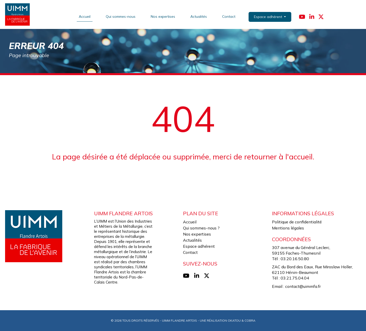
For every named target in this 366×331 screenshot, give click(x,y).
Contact (228, 16)
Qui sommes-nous (120, 16)
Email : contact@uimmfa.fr (296, 286)
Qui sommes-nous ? (201, 227)
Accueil (84, 16)
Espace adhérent (199, 246)
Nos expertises (163, 16)
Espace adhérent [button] (268, 16)
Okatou (234, 320)
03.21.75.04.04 (295, 277)
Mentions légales (288, 227)
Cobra (250, 320)
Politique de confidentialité (297, 221)
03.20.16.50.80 (295, 258)
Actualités (198, 16)
